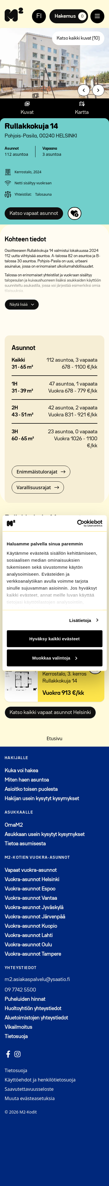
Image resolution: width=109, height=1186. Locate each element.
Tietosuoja (16, 1036)
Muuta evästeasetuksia (30, 1098)
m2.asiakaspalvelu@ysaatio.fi (37, 979)
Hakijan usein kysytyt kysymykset (42, 798)
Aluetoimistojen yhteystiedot (36, 1018)
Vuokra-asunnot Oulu (28, 945)
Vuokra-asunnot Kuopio (31, 926)
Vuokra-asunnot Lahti (29, 935)
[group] (54, 62)
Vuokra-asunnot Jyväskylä (34, 907)
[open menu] (97, 16)
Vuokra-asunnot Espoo (30, 889)
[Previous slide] (84, 90)
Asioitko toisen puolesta (31, 789)
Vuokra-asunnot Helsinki (32, 879)
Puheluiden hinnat (25, 999)
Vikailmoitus (18, 1027)
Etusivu (54, 738)
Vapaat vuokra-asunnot (31, 870)
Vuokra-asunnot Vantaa (31, 898)
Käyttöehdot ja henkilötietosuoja (40, 1080)
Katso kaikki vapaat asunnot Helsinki (50, 712)
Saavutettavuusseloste (29, 1089)
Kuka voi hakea (21, 770)
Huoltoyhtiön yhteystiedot (33, 1008)
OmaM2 (42, 824)
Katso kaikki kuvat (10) (78, 38)
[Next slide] (98, 90)
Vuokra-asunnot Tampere (33, 954)
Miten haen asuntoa (27, 780)
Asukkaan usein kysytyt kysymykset (45, 834)
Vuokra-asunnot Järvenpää (35, 917)
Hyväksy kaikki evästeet (54, 638)
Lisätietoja (80, 620)
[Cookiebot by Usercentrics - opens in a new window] (77, 523)
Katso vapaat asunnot (34, 213)
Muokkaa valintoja (54, 657)
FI (39, 16)
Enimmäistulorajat (41, 472)
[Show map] (82, 108)
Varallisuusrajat (38, 487)
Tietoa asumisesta (25, 844)
